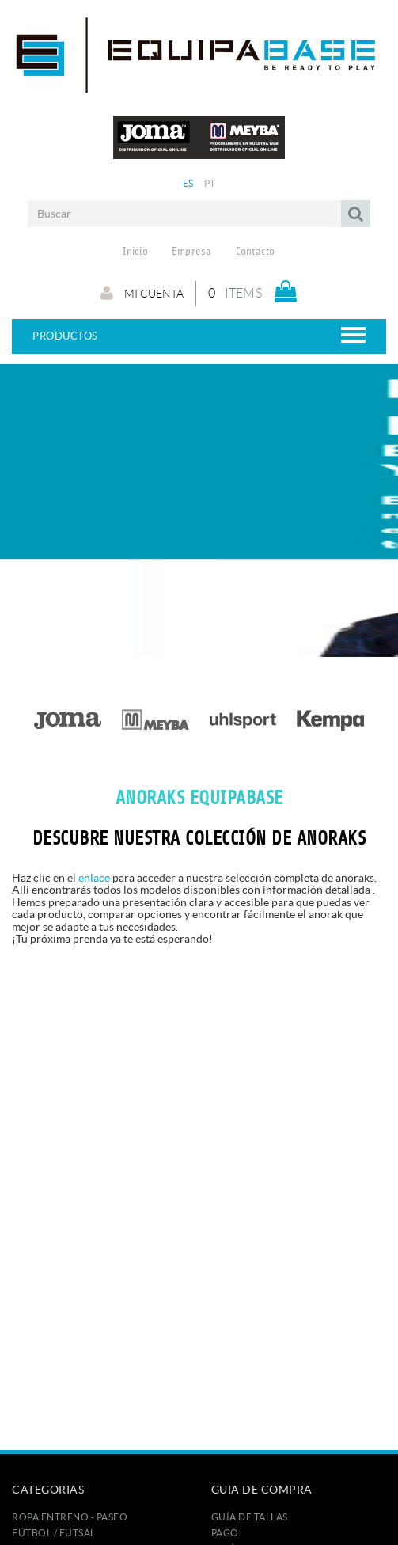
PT (210, 183)
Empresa (192, 251)
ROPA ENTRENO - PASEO (69, 1517)
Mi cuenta (142, 293)
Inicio (135, 251)
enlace (94, 877)
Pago (225, 1533)
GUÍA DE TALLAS (249, 1517)
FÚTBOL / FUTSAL (54, 1533)
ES (188, 183)
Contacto (255, 251)
